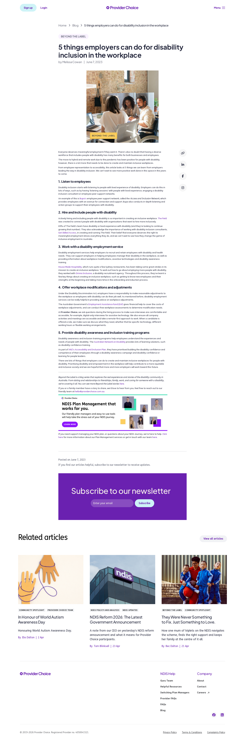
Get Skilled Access (67, 232)
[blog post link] (51, 580)
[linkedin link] (222, 715)
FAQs (163, 704)
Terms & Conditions (192, 732)
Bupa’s (83, 198)
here (154, 437)
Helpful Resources (171, 686)
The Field (162, 218)
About (200, 681)
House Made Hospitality (70, 267)
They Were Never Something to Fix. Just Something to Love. (188, 619)
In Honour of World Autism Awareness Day (41, 619)
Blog (75, 25)
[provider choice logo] (122, 7)
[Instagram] (183, 188)
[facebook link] (214, 715)
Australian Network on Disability (109, 342)
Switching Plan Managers (174, 692)
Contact (201, 686)
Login (43, 7)
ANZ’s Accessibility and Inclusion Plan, (87, 349)
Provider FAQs (168, 698)
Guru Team (166, 681)
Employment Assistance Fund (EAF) (105, 304)
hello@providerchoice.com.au (90, 391)
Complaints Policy (216, 732)
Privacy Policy (170, 732)
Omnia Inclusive (84, 273)
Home (62, 25)
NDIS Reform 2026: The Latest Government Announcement (116, 619)
